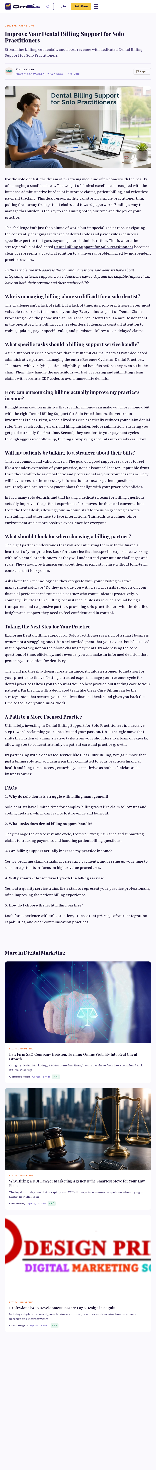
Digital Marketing (19, 25)
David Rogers (18, 1325)
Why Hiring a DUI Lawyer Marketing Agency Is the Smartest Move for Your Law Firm (77, 1183)
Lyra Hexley (17, 1203)
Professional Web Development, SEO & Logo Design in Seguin (62, 1307)
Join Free (81, 6)
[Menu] (96, 6)
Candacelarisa (19, 1076)
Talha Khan (24, 69)
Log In (61, 6)
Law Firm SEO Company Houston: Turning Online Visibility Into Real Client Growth (73, 1056)
